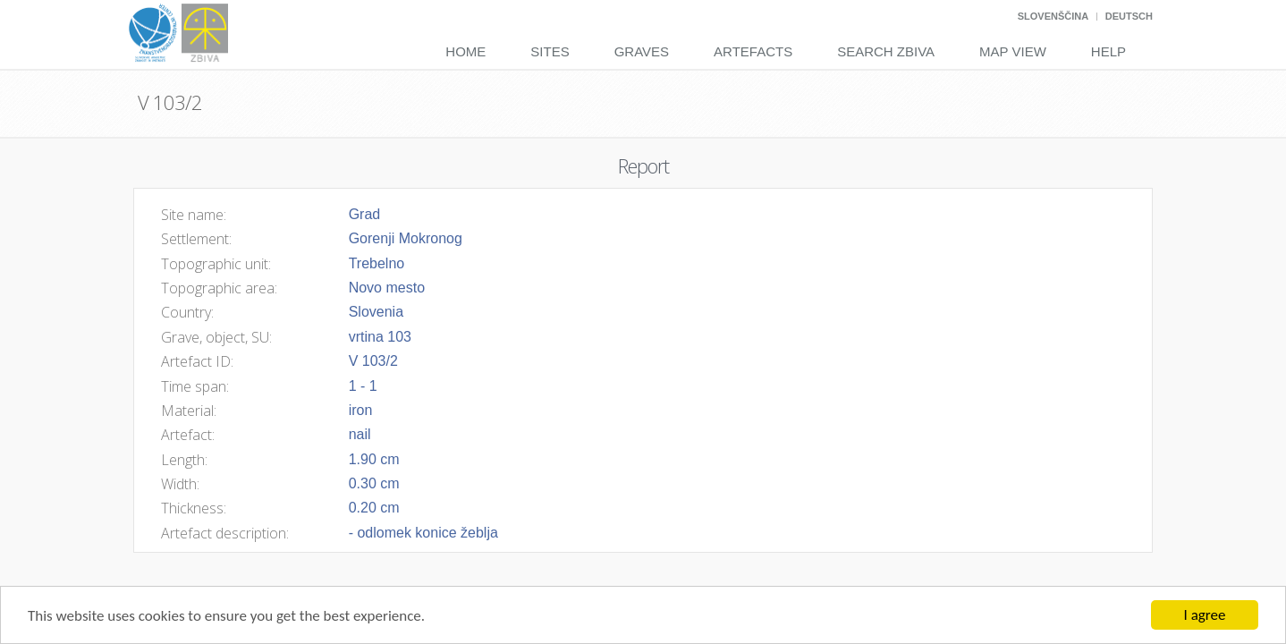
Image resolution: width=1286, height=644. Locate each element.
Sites (549, 51)
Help (1108, 51)
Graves (641, 51)
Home (465, 51)
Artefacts (753, 51)
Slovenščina (1053, 16)
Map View (1012, 51)
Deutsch (1129, 16)
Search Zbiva (886, 51)
